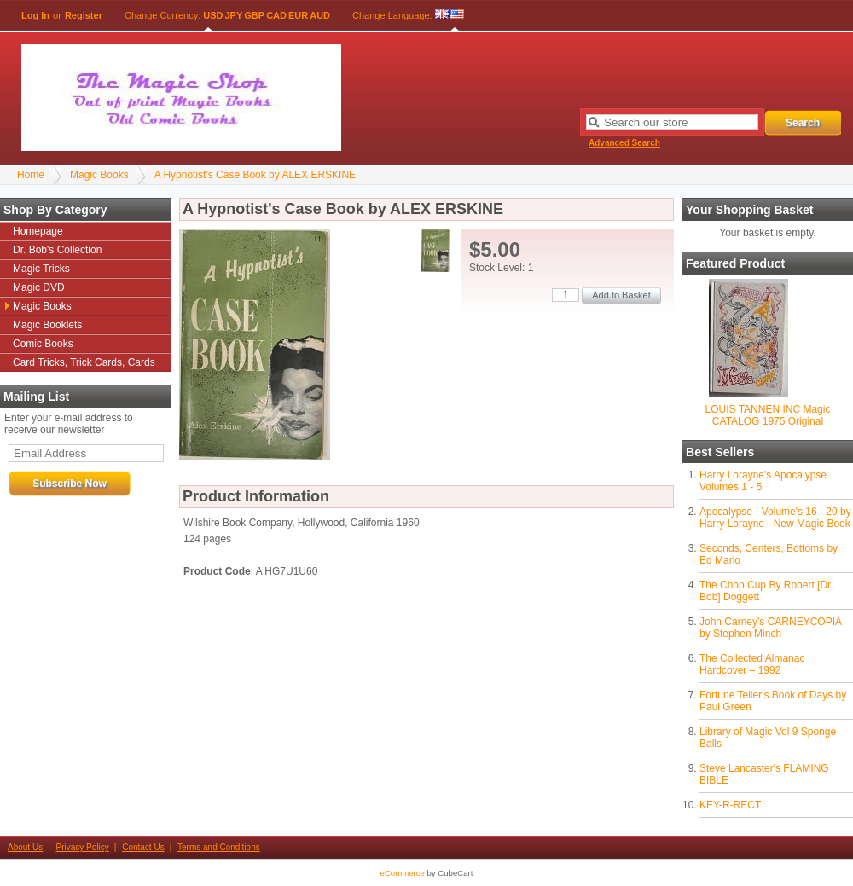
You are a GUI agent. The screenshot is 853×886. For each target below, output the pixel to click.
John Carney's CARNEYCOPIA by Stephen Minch (770, 628)
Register (83, 15)
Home (30, 175)
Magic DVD (39, 287)
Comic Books (43, 344)
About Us (25, 847)
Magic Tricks (41, 269)
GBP (254, 15)
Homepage (38, 231)
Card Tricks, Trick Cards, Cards (84, 362)
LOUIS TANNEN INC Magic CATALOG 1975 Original (768, 415)
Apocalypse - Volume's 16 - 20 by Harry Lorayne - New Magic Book (775, 518)
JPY (234, 15)
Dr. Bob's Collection (57, 250)
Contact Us (143, 847)
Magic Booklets (47, 325)
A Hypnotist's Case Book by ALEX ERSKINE (255, 175)
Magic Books (99, 175)
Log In (35, 15)
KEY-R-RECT (730, 805)
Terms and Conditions (218, 847)
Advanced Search (624, 143)
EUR (298, 15)
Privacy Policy (82, 847)
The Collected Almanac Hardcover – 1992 (751, 664)
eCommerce (402, 872)
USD (213, 15)
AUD (320, 15)
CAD (276, 15)
